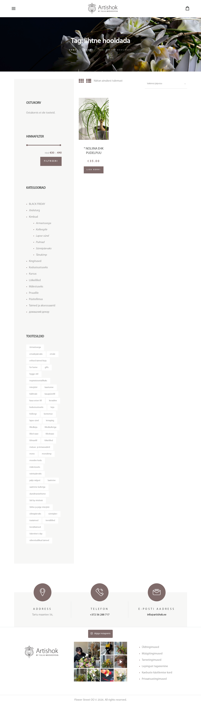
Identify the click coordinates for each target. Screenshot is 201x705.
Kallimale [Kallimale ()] (33, 394)
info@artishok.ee (156, 614)
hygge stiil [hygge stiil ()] (33, 374)
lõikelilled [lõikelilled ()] (48, 441)
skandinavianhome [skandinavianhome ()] (37, 494)
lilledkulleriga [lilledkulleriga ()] (50, 427)
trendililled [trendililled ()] (50, 520)
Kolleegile (41, 229)
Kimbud (33, 217)
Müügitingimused (152, 653)
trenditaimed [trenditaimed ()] (35, 527)
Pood (88, 50)
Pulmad (40, 242)
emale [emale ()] (52, 354)
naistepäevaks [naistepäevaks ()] (35, 474)
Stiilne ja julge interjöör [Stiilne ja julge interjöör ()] (39, 507)
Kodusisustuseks (38, 267)
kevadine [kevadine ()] (53, 401)
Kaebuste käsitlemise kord (157, 672)
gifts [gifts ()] (47, 367)
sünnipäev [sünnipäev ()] (52, 514)
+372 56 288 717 (99, 614)
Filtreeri (51, 161)
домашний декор (39, 312)
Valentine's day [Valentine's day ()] (35, 534)
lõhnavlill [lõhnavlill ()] (33, 441)
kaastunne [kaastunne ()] (49, 387)
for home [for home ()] (33, 367)
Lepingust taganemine (155, 666)
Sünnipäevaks (43, 248)
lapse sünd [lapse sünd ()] (34, 421)
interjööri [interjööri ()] (33, 387)
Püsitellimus (36, 299)
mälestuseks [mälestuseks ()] (34, 467)
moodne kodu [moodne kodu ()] (35, 460)
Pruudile (34, 293)
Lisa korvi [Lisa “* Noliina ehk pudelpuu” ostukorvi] (94, 170)
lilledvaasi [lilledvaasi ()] (50, 434)
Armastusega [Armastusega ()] (35, 347)
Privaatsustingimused (154, 679)
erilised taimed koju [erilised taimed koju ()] (38, 361)
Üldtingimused (150, 647)
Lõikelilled (35, 280)
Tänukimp (41, 254)
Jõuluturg (34, 210)
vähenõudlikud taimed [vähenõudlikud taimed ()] (39, 540)
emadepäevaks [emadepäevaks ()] (36, 354)
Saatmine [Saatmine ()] (52, 480)
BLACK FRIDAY (37, 204)
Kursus (33, 273)
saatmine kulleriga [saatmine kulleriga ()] (37, 487)
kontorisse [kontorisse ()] (48, 414)
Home (73, 50)
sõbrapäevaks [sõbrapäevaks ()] (35, 514)
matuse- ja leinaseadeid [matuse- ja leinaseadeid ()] (39, 447)
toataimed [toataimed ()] (33, 520)
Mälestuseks (36, 286)
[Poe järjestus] (166, 84)
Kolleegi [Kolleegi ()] (33, 414)
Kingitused (35, 261)
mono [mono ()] (32, 454)
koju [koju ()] (52, 407)
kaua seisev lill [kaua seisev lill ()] (35, 401)
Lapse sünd (42, 236)
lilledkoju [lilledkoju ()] (33, 427)
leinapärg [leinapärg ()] (50, 421)
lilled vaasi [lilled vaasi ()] (33, 434)
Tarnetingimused (151, 660)
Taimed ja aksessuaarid (42, 305)
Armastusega (43, 223)
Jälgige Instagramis (100, 633)
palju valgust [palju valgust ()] (34, 480)
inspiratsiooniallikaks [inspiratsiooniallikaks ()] (38, 381)
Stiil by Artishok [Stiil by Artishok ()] (36, 501)
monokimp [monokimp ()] (46, 454)
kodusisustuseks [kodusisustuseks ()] (36, 407)
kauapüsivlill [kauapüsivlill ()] (50, 394)
